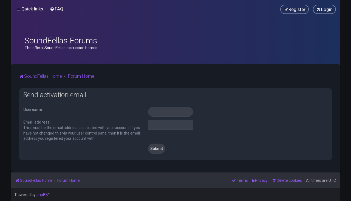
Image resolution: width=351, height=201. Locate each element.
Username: (33, 109)
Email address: (37, 122)
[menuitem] (57, 9)
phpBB (42, 194)
